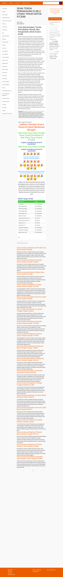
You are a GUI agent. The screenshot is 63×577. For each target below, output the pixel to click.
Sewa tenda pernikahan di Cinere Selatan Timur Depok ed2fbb (29, 445)
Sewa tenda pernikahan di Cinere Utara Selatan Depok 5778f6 (29, 334)
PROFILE (11, 3)
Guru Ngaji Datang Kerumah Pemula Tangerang (54, 43)
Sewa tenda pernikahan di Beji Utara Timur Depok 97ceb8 (30, 273)
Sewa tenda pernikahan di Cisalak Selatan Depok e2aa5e (29, 420)
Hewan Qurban (5, 98)
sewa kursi (4, 78)
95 (41, 470)
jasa (3, 32)
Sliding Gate (5, 63)
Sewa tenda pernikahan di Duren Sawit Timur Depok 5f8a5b (31, 298)
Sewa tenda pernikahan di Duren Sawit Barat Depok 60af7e (31, 408)
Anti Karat (4, 8)
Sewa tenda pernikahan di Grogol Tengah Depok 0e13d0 (29, 384)
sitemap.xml (52, 569)
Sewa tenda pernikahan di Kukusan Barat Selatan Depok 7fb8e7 (30, 347)
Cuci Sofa (4, 107)
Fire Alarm (4, 26)
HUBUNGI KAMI (25, 3)
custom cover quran (6, 20)
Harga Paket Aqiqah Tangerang (53, 29)
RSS (48, 569)
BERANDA (4, 3)
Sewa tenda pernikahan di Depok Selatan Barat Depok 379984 (29, 322)
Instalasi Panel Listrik (7, 113)
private (4, 45)
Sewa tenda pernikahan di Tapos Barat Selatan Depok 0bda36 (31, 396)
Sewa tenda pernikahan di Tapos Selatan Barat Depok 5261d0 (29, 285)
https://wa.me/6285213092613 (31, 156)
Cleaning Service (6, 17)
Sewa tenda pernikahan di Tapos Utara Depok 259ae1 (33, 111)
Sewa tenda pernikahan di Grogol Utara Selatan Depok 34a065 (29, 261)
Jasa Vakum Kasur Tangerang (53, 56)
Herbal (3, 110)
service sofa (5, 60)
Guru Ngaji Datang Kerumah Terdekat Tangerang (54, 26)
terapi (3, 87)
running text (5, 51)
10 (37, 470)
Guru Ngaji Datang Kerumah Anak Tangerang (54, 53)
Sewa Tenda (5, 69)
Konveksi (4, 75)
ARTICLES (17, 3)
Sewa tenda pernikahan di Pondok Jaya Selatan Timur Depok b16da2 (30, 457)
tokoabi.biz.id (36, 571)
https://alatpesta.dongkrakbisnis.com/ (34, 172)
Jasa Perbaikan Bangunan (5, 94)
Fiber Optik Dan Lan (6, 90)
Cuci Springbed (5, 81)
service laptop (5, 57)
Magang (4, 39)
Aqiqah (3, 11)
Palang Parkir (5, 42)
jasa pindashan (5, 36)
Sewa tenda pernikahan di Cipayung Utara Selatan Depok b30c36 (30, 359)
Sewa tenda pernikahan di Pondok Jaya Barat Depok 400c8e (30, 371)
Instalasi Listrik (5, 101)
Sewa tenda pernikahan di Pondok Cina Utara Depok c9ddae (31, 248)
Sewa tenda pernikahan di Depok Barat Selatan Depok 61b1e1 (29, 433)
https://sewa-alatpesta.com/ (25, 171)
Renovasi (4, 48)
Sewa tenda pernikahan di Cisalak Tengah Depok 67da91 (29, 310)
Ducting (4, 23)
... (27, 470)
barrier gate (5, 14)
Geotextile (4, 66)
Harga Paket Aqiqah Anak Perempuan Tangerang (55, 32)
